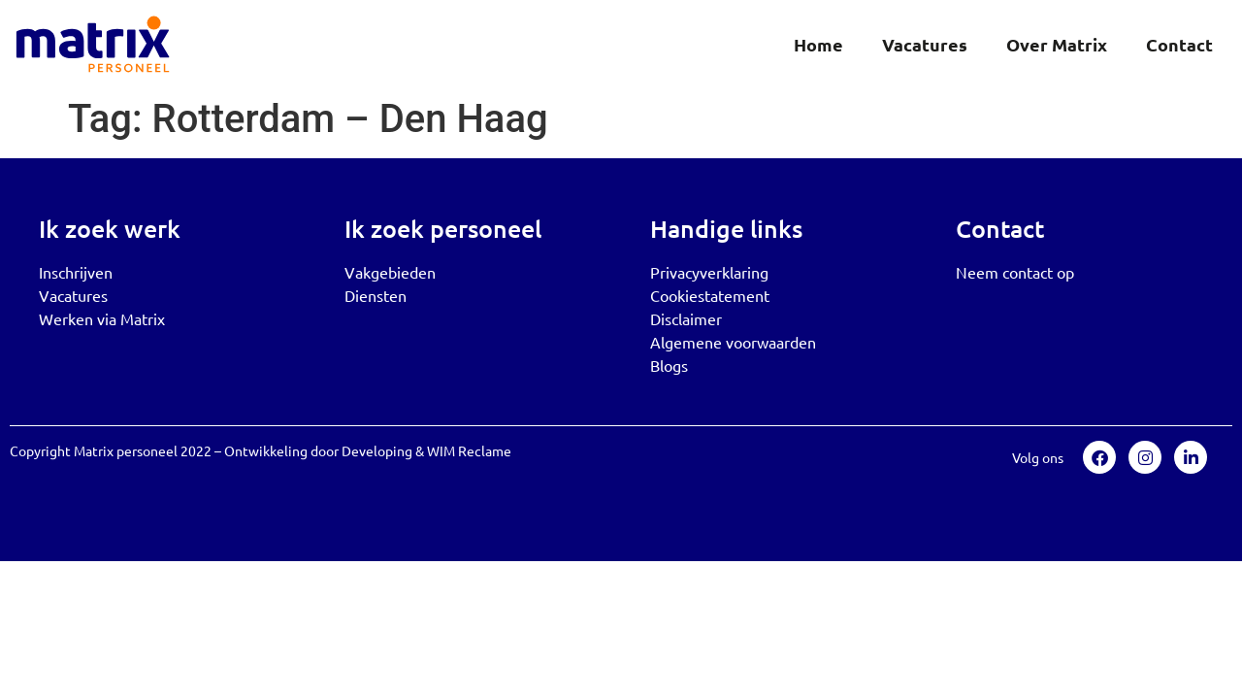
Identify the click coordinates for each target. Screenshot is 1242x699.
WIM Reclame (469, 450)
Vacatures (924, 44)
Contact (1179, 44)
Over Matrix (1056, 44)
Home (818, 44)
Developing (377, 450)
